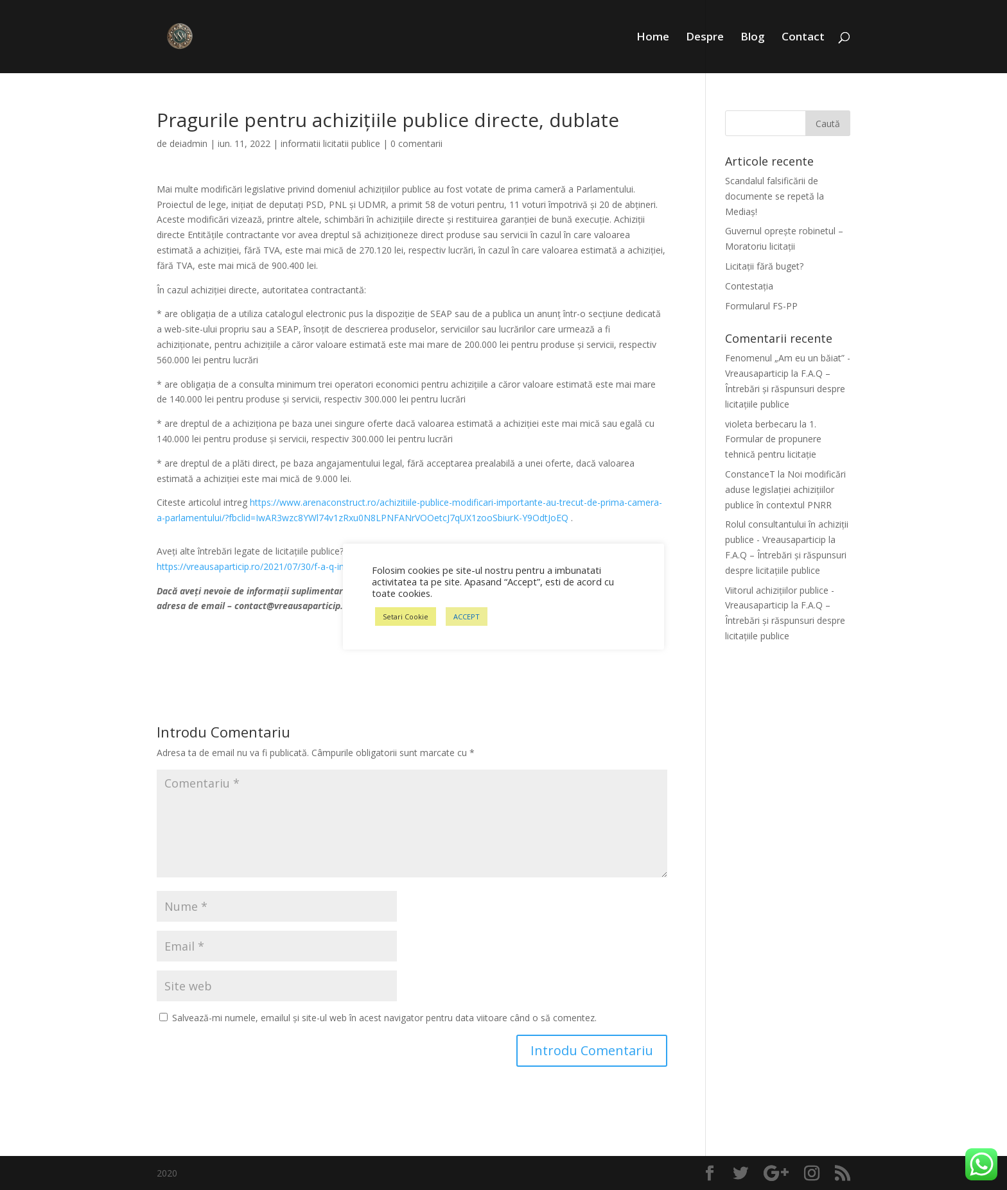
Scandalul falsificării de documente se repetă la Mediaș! (774, 196)
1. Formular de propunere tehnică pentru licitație (773, 439)
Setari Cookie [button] (405, 616)
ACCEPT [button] (466, 616)
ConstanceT (750, 474)
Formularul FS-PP (761, 306)
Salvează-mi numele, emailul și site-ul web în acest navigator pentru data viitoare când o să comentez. (384, 1018)
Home (652, 38)
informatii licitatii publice (330, 143)
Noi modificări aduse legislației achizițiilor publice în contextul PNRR (785, 489)
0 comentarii (416, 143)
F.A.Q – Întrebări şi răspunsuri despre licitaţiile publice (785, 388)
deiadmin (188, 143)
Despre (705, 38)
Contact (803, 38)
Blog (752, 38)
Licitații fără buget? (764, 266)
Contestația (749, 286)
